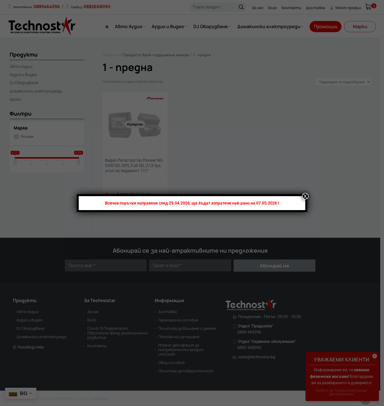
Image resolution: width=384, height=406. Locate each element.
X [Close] (305, 196)
